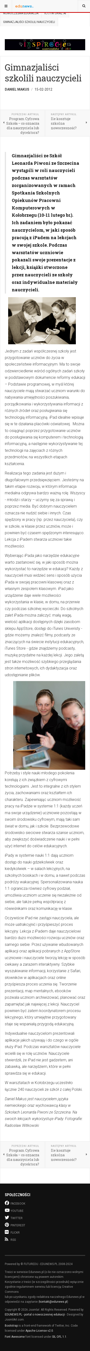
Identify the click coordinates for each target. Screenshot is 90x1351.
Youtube (14, 1210)
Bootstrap (11, 1325)
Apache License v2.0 (39, 1330)
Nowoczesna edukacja (20, 13)
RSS (10, 1239)
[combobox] (84, 6)
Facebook (15, 1203)
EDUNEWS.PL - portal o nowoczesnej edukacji (35, 1314)
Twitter (14, 1217)
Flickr (12, 1232)
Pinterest (15, 1224)
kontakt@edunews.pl (53, 1301)
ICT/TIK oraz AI (55, 13)
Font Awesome (15, 1336)
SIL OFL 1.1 (59, 1336)
